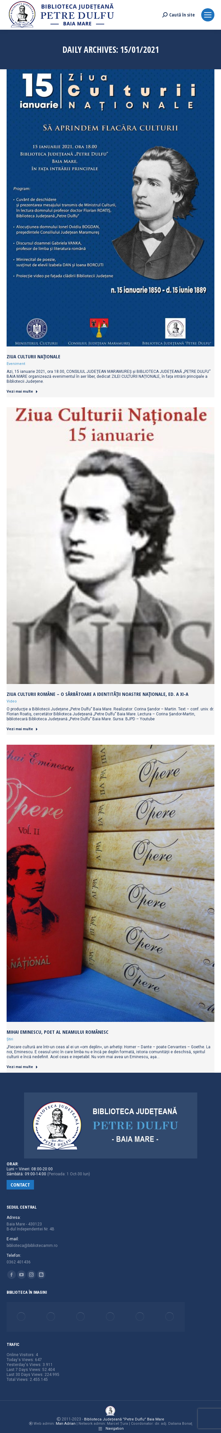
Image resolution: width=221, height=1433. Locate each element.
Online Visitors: (21, 1354)
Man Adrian (66, 1423)
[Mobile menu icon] (207, 14)
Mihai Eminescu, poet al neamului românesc (58, 1031)
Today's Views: (21, 1359)
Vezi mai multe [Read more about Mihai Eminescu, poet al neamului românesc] (22, 1067)
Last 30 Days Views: (26, 1374)
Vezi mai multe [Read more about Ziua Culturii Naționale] (22, 391)
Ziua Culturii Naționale (33, 356)
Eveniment (16, 364)
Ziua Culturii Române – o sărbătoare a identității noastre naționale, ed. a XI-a (97, 694)
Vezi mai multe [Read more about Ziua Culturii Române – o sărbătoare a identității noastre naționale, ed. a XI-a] (22, 729)
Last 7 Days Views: (24, 1369)
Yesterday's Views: (25, 1364)
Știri (10, 1039)
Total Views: (18, 1379)
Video (12, 701)
